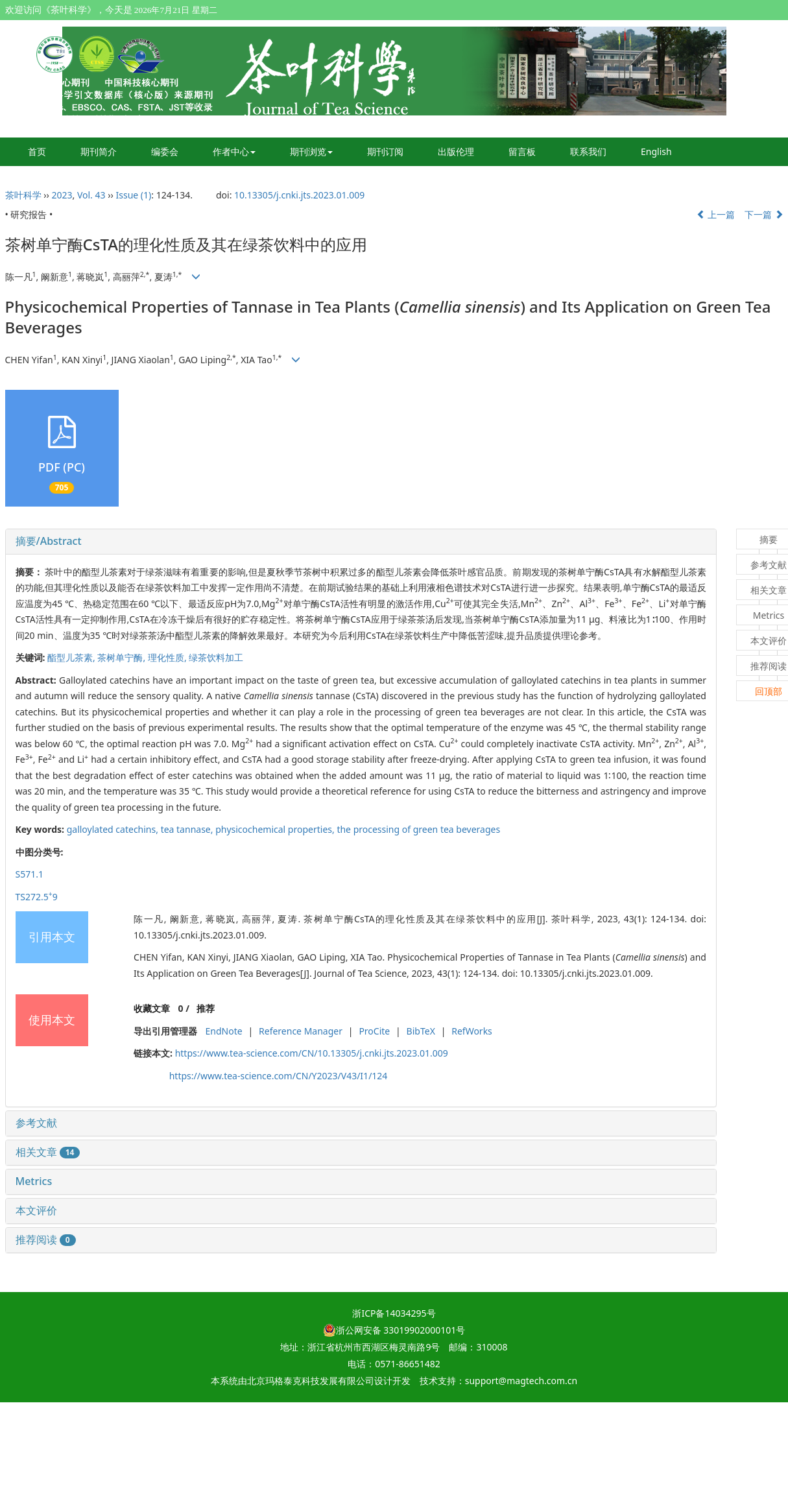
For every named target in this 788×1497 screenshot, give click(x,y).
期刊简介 (98, 151)
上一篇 (716, 214)
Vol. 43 (91, 195)
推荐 (206, 1008)
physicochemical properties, (276, 829)
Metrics (34, 1181)
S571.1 (29, 874)
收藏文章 (152, 1008)
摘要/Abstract (49, 541)
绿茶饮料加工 (216, 657)
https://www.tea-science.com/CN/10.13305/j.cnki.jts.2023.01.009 (311, 1053)
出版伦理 (456, 151)
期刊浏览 (311, 151)
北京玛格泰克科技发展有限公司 (310, 1380)
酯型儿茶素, (72, 657)
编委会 (164, 151)
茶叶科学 (23, 195)
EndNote (224, 1031)
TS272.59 (37, 897)
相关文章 (48, 1152)
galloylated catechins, (114, 829)
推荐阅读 (46, 1239)
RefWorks (471, 1031)
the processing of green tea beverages (418, 829)
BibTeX (421, 1031)
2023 (61, 195)
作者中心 (234, 151)
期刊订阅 (385, 151)
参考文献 (36, 1123)
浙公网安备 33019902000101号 (394, 1330)
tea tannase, (188, 829)
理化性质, (168, 657)
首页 (37, 151)
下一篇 (764, 214)
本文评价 (36, 1210)
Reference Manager (300, 1031)
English (656, 151)
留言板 (522, 151)
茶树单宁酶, (122, 657)
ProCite (374, 1031)
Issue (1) (134, 195)
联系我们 (588, 151)
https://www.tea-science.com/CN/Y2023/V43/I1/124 (278, 1076)
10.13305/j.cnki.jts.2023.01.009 (299, 195)
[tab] (361, 541)
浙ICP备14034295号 (393, 1313)
